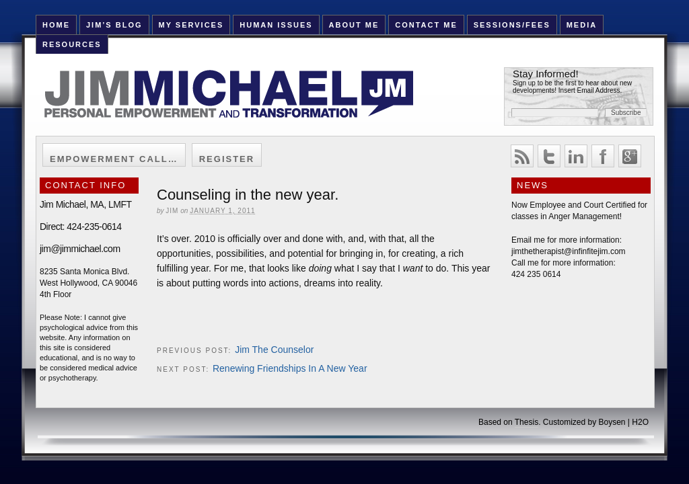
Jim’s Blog (114, 25)
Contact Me (426, 25)
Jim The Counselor (274, 349)
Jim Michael (245, 102)
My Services (190, 25)
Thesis (526, 422)
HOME (56, 25)
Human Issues (276, 25)
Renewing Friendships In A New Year (290, 368)
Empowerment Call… (114, 159)
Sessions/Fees (512, 25)
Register (226, 159)
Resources (72, 44)
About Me (354, 25)
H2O (640, 422)
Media (582, 25)
